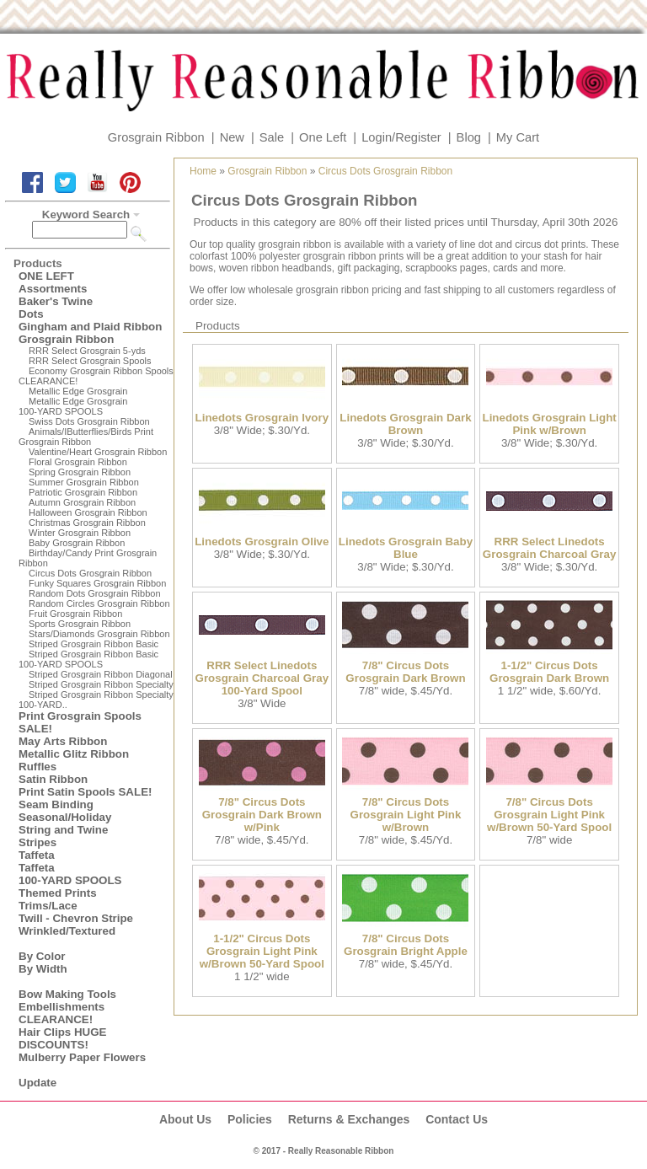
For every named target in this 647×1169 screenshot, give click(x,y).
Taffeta (37, 855)
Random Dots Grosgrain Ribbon (95, 593)
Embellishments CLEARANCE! (61, 1013)
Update (37, 1082)
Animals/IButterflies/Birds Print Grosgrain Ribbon (86, 436)
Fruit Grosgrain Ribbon (75, 614)
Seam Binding (56, 804)
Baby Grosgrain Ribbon (77, 543)
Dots (31, 314)
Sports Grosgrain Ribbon (80, 624)
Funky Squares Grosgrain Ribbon (97, 583)
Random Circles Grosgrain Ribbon (99, 603)
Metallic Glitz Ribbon (74, 754)
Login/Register (401, 137)
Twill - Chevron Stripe (76, 918)
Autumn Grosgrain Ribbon (82, 502)
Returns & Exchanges (349, 1119)
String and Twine (63, 829)
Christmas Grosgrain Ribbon (87, 522)
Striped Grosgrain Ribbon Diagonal (101, 674)
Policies (249, 1119)
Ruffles (37, 766)
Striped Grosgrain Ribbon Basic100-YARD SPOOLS (88, 659)
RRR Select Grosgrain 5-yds (87, 351)
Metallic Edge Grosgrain (78, 391)
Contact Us (456, 1119)
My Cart (517, 137)
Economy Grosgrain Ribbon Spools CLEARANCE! (96, 376)
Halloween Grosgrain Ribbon (88, 512)
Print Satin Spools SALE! (85, 792)
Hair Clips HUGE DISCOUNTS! (62, 1038)
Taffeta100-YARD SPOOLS (70, 874)
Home (203, 171)
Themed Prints (58, 893)
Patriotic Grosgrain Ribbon (83, 492)
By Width (43, 969)
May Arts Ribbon (63, 741)
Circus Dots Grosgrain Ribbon (90, 573)
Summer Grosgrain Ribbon (84, 482)
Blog (469, 137)
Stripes (37, 842)
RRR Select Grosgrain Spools (90, 361)
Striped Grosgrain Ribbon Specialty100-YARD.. (96, 699)
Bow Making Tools (67, 994)
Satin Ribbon (53, 779)
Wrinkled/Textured (67, 931)
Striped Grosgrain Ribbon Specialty (101, 684)
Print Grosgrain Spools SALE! (80, 722)
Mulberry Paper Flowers (82, 1057)
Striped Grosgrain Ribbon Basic (93, 644)
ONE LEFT (46, 276)
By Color (42, 956)
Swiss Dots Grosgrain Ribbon (89, 421)
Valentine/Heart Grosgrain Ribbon (98, 452)
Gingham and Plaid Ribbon (90, 326)
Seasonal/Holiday (65, 817)
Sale (271, 137)
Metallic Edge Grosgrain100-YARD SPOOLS (73, 406)
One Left (322, 137)
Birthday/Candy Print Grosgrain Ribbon (88, 558)
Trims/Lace (48, 905)
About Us (185, 1119)
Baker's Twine (56, 301)
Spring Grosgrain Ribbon (80, 472)
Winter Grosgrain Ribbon (80, 533)
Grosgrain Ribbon (156, 137)
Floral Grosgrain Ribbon (78, 462)
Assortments (53, 288)
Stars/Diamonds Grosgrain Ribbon (99, 634)
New (232, 137)
